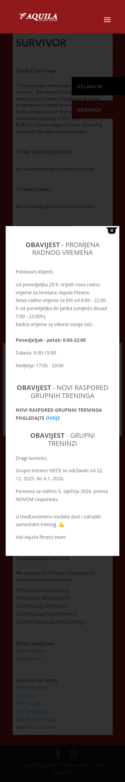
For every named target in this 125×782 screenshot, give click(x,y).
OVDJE (53, 418)
